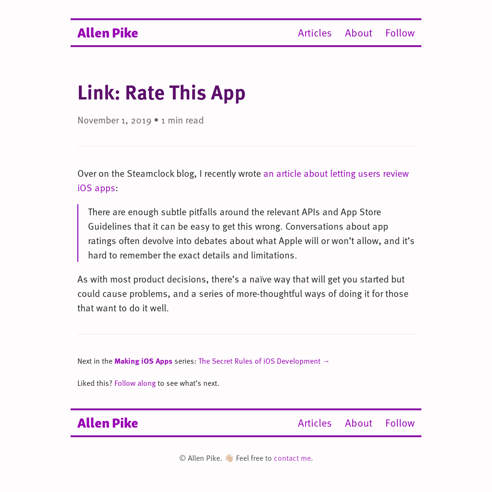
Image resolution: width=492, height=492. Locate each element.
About (358, 32)
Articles (315, 32)
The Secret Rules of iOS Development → (264, 361)
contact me (292, 458)
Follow (400, 32)
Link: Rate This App (161, 91)
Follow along (135, 383)
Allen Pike (107, 32)
